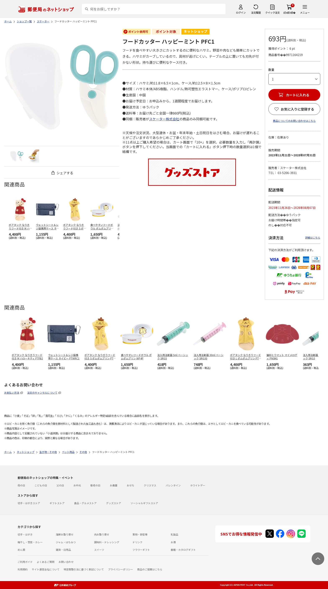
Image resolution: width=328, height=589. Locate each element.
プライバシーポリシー (120, 569)
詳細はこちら (312, 237)
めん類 (21, 549)
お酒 (173, 542)
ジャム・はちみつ (66, 542)
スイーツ (99, 549)
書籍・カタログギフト (183, 549)
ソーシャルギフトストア (144, 503)
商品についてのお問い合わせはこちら (294, 120)
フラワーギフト (141, 549)
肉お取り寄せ (101, 534)
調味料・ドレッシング (106, 542)
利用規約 (23, 569)
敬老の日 (95, 485)
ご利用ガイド (25, 562)
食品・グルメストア (85, 503)
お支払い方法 (11, 392)
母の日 (21, 485)
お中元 (77, 485)
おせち (130, 485)
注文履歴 (256, 12)
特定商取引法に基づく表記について (84, 569)
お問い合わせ (66, 562)
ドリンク (137, 542)
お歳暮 (113, 485)
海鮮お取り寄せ (64, 534)
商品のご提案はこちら (149, 569)
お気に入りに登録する (297, 109)
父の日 (60, 485)
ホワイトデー (197, 485)
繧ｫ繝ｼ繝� (289, 12)
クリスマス (150, 485)
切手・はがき (25, 534)
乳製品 (174, 534)
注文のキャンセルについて (42, 392)
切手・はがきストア (29, 503)
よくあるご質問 (45, 562)
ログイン (241, 12)
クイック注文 (272, 12)
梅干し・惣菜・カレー (30, 542)
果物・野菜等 (139, 534)
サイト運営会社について (45, 569)
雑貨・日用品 (63, 549)
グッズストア (113, 503)
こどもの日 (41, 485)
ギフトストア (57, 503)
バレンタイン (173, 485)
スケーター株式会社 (164, 118)
